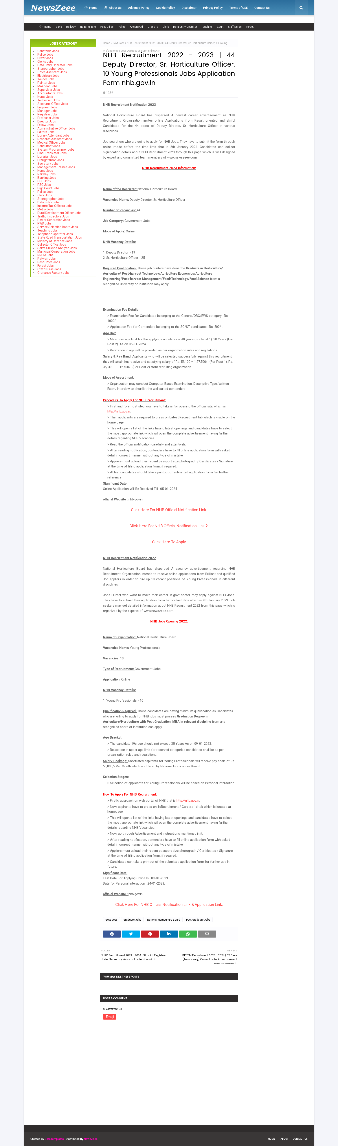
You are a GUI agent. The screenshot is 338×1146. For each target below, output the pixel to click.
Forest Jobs (45, 265)
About (284, 1138)
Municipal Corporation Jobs (56, 251)
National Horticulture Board (163, 919)
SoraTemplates (54, 1139)
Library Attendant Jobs (53, 135)
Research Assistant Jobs (54, 139)
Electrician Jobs (48, 75)
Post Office (107, 26)
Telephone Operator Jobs (55, 234)
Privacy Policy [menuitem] (213, 7)
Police (121, 26)
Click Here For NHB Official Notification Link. (169, 509)
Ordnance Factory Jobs (53, 272)
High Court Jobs (48, 188)
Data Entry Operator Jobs (55, 65)
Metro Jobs (45, 209)
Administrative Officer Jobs (56, 128)
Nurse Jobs (45, 97)
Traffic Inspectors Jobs (53, 216)
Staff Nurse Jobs (49, 269)
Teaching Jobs (47, 230)
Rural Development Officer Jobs (59, 213)
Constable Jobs (48, 51)
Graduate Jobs (132, 919)
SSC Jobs (44, 181)
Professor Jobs (48, 118)
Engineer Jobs (47, 107)
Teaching (207, 26)
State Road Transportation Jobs (59, 237)
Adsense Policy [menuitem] (138, 7)
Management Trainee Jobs (56, 167)
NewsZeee (90, 1139)
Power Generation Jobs (53, 220)
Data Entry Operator (185, 26)
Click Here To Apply (169, 542)
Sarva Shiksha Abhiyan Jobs (57, 248)
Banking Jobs (46, 177)
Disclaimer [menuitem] (189, 7)
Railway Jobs (46, 174)
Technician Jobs (48, 100)
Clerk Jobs (44, 195)
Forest (250, 26)
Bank (59, 26)
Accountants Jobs (50, 93)
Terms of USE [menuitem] (238, 7)
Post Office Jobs (48, 262)
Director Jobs (46, 121)
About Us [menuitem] (112, 7)
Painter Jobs (46, 82)
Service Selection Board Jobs (57, 227)
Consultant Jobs (48, 146)
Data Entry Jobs (48, 202)
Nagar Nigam (88, 26)
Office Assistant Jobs (52, 72)
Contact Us (300, 1138)
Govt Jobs (118, 43)
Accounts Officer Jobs (52, 104)
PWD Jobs (44, 223)
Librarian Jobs (47, 156)
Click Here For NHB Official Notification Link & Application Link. (169, 904)
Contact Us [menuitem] (262, 7)
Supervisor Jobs (48, 89)
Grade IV (153, 26)
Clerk (166, 26)
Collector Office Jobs (51, 244)
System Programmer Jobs (55, 149)
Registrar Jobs (47, 114)
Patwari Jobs (46, 258)
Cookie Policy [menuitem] (165, 7)
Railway (71, 26)
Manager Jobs (47, 111)
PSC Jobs (44, 184)
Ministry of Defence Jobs (54, 241)
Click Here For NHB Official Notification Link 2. (169, 526)
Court (220, 26)
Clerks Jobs (45, 61)
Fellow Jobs (45, 125)
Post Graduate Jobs (198, 919)
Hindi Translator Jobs (52, 153)
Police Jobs (45, 54)
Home (45, 27)
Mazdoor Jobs (47, 86)
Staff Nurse (235, 26)
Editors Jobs (46, 132)
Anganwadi (136, 26)
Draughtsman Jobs (50, 160)
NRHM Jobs (45, 255)
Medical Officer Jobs (51, 142)
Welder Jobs (46, 79)
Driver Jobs (45, 58)
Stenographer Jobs (50, 68)
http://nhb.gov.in (118, 411)
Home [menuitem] (90, 7)
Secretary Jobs (48, 163)
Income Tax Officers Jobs (54, 206)
